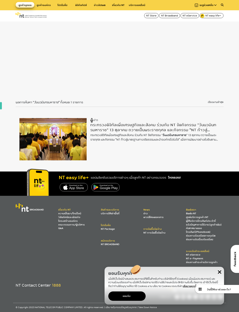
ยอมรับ (127, 296)
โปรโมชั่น (62, 5)
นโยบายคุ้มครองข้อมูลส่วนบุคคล (121, 307)
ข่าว (145, 213)
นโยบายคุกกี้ (189, 286)
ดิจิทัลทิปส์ (81, 5)
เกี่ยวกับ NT (118, 5)
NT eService (190, 16)
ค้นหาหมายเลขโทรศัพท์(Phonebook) (198, 230)
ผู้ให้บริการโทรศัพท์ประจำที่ (201, 221)
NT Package (108, 229)
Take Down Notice (147, 307)
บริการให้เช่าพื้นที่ (110, 213)
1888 (56, 285)
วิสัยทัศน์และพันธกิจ (69, 217)
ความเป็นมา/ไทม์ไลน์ (69, 213)
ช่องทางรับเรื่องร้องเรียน (199, 239)
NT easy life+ (210, 15)
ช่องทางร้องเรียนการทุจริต (200, 236)
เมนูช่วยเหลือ (206, 5)
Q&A (60, 228)
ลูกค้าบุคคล (25, 5)
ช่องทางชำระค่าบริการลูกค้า (201, 262)
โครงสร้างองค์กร (68, 221)
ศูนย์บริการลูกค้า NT (197, 217)
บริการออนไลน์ (137, 5)
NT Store (151, 16)
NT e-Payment (194, 258)
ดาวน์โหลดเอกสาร (153, 217)
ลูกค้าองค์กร (44, 5)
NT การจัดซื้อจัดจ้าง (154, 233)
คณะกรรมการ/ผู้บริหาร (71, 225)
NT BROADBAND (110, 244)
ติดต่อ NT (191, 213)
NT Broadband (169, 16)
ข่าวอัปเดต (99, 5)
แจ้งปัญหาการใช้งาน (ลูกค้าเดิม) (204, 225)
